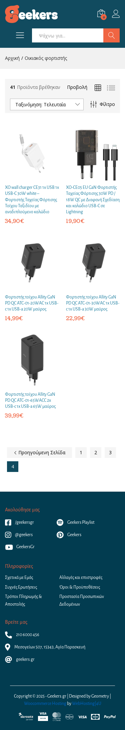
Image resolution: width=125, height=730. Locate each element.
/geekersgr (19, 522)
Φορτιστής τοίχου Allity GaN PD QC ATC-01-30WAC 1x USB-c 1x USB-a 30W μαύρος (92, 303)
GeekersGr (20, 546)
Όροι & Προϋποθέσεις (79, 587)
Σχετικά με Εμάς (19, 577)
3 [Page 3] (110, 452)
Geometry (100, 696)
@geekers (19, 534)
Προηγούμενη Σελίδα (39, 452)
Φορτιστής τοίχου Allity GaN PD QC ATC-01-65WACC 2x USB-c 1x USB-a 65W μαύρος (30, 400)
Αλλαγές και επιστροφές (80, 577)
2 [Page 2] (95, 452)
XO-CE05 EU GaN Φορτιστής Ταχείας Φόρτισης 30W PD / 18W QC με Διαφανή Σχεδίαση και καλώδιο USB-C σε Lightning (93, 199)
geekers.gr (20, 659)
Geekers (69, 534)
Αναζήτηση (111, 35)
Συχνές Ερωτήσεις (21, 587)
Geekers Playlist (75, 522)
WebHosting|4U (86, 703)
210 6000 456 (22, 634)
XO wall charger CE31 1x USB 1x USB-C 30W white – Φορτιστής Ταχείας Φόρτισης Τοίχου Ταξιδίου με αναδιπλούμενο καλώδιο (32, 199)
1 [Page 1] (81, 452)
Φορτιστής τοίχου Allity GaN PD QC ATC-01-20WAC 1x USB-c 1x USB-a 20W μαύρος (31, 303)
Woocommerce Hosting (45, 703)
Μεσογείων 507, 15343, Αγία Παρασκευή (45, 647)
